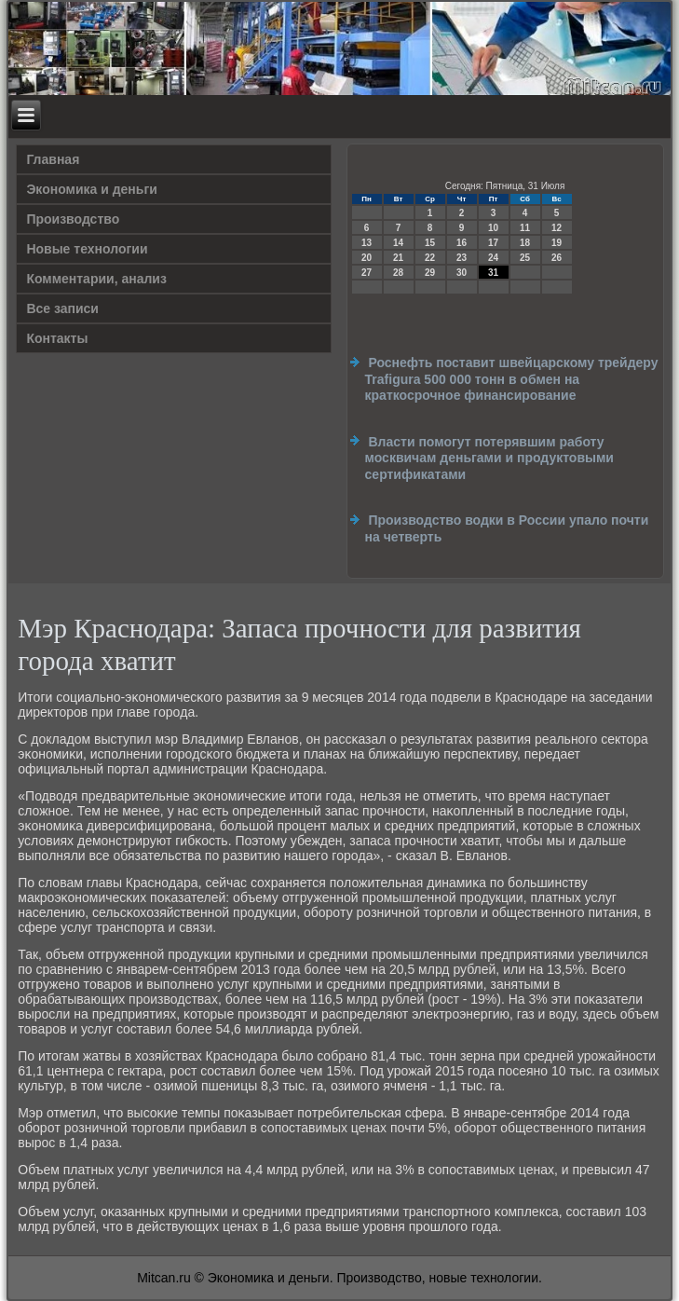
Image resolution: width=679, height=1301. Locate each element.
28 (398, 272)
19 (556, 243)
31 (493, 272)
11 (525, 228)
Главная (52, 159)
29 (430, 272)
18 (525, 243)
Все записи (62, 308)
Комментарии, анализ (96, 278)
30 (461, 272)
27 (366, 272)
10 (493, 228)
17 (493, 243)
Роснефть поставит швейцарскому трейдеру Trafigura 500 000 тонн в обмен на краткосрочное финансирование (512, 379)
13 (366, 243)
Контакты (57, 338)
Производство (72, 219)
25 (525, 258)
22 (430, 258)
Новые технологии (86, 248)
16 (461, 243)
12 (556, 228)
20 (366, 258)
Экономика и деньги (91, 189)
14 (398, 243)
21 (398, 258)
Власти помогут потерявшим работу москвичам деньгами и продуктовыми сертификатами (489, 458)
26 (556, 258)
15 (430, 243)
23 (461, 258)
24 (493, 258)
